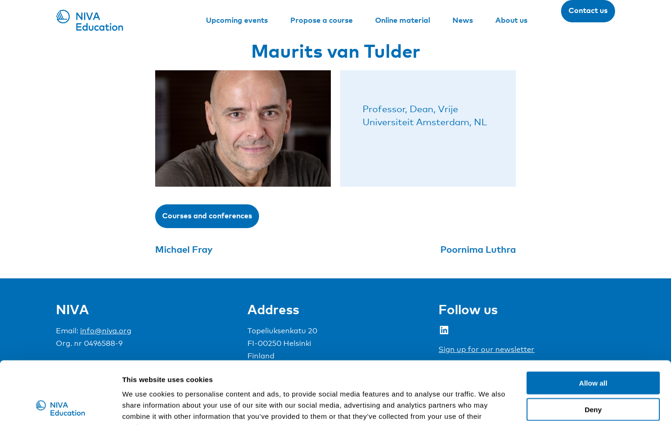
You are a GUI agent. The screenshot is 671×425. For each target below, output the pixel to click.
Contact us (588, 10)
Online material (402, 20)
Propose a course (321, 20)
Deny (593, 351)
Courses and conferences (207, 215)
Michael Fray (183, 249)
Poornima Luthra (478, 249)
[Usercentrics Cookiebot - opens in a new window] (60, 407)
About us (511, 20)
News (462, 20)
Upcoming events (237, 20)
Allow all (593, 324)
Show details (489, 407)
